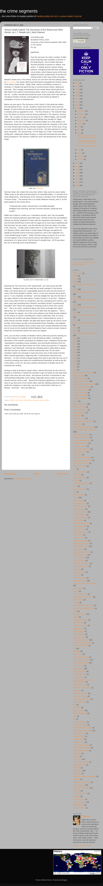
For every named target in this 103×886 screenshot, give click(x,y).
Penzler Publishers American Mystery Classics (83, 681)
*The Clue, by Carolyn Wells (87, 146)
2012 (78, 179)
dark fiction (77, 475)
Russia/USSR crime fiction (82, 728)
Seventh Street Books (81, 750)
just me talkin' (78, 588)
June (79, 130)
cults (74, 469)
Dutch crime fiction (79, 489)
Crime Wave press (79, 466)
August (80, 124)
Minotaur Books (78, 631)
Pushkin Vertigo (78, 710)
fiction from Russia (79, 503)
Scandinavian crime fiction (82, 730)
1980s (75, 328)
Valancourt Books (79, 802)
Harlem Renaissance (80, 532)
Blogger (64, 880)
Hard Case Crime (79, 529)
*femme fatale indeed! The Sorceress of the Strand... (87, 142)
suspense (76, 779)
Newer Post (10, 473)
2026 (78, 83)
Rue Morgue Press (80, 722)
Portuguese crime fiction (81, 699)
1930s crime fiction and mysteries (85, 292)
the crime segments (19, 11)
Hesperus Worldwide (80, 541)
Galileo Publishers (79, 515)
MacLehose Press (79, 614)
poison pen (77, 690)
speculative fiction (79, 765)
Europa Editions (78, 495)
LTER (75, 611)
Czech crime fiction (80, 472)
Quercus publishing (80, 713)
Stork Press (77, 773)
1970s (75, 320)
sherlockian (77, 753)
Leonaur (76, 602)
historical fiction (78, 549)
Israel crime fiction (79, 578)
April (79, 150)
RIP (74, 719)
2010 (78, 185)
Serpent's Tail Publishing (82, 748)
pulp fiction (77, 707)
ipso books (77, 569)
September (81, 120)
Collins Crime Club (79, 452)
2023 (78, 92)
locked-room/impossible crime (83, 608)
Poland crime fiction (80, 696)
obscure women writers (41, 400)
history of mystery (79, 558)
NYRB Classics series (81, 657)
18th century (77, 273)
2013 (78, 176)
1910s (75, 279)
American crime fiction (81, 381)
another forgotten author (81, 387)
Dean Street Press (79, 477)
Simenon (76, 756)
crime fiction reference (81, 463)
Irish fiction (77, 575)
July (79, 127)
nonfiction (76, 651)
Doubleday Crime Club (81, 483)
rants (75, 716)
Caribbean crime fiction (81, 437)
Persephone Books (80, 685)
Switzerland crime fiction (82, 782)
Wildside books (78, 805)
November (81, 114)
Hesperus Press (79, 538)
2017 (78, 163)
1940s (75, 297)
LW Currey (39, 188)
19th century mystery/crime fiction (85, 333)
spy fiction (76, 768)
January (80, 159)
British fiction (77, 424)
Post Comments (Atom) (22, 479)
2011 (78, 182)
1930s (75, 289)
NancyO (87, 816)
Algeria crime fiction (80, 378)
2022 (78, 96)
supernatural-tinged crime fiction (84, 776)
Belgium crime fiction (80, 398)
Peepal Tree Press (79, 674)
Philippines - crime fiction (82, 688)
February (80, 156)
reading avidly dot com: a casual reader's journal (59, 16)
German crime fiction (80, 518)
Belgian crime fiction (80, 395)
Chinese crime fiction (80, 443)
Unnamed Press (79, 799)
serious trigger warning (81, 745)
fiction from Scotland (80, 506)
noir (74, 648)
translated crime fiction (81, 788)
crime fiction (77, 454)
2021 (78, 99)
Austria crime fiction (80, 393)
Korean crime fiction (80, 594)
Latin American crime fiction (83, 597)
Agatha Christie (78, 375)
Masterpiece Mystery (80, 620)
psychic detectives (79, 702)
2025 (78, 86)
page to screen (78, 668)
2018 (17, 400)
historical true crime (80, 555)
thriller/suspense (79, 785)
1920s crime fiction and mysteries (85, 284)
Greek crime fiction (80, 526)
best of (75, 401)
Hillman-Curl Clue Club (81, 543)
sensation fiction (79, 736)
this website (11, 82)
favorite (75, 497)
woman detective (79, 808)
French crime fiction (80, 512)
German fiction (78, 520)
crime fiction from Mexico (82, 457)
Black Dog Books (79, 413)
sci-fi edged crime (79, 733)
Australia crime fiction (80, 390)
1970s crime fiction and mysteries (85, 323)
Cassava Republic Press (82, 440)
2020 (78, 102)
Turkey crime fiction (80, 793)
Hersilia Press (78, 535)
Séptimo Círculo (79, 742)
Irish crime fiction (26, 400)
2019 (78, 105)
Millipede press (78, 628)
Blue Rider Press (79, 418)
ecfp (74, 492)
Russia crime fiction (80, 725)
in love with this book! (80, 566)
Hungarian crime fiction (81, 563)
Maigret (75, 617)
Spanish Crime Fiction (81, 762)
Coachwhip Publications (81, 449)
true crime (76, 791)
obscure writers (78, 666)
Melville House (78, 623)
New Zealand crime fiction (82, 643)
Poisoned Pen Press (80, 693)
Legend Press (78, 600)
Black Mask (77, 415)
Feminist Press (78, 500)
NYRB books (77, 654)
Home (36, 473)
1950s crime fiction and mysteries (85, 307)
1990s (75, 330)
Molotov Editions (79, 634)
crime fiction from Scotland (82, 460)
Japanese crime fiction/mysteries (85, 583)
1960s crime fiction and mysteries (85, 315)
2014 (78, 173)
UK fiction (76, 796)
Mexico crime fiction (80, 625)
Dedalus (76, 480)
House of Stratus (79, 560)
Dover (75, 486)
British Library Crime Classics (83, 427)
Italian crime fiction (79, 581)
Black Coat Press (79, 407)
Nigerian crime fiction (80, 645)
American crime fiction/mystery (84, 384)
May (79, 133)
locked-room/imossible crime (83, 605)
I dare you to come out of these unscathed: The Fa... (87, 137)
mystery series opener (81, 640)
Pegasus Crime (78, 677)
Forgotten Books (79, 509)
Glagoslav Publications (81, 523)
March (79, 153)
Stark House (77, 771)
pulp (74, 705)
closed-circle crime (79, 446)
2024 (78, 89)
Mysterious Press (79, 637)
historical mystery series (81, 552)
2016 (78, 166)
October (80, 117)
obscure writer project (81, 663)
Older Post (62, 473)
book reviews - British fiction (83, 421)
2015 (78, 169)
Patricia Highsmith (79, 671)
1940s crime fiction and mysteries (85, 300)
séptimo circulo (78, 739)
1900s (12, 400)
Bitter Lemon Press (80, 404)
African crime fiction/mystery (83, 372)
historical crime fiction (81, 546)
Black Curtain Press (80, 410)
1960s (75, 312)
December (81, 111)
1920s (75, 282)
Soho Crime (77, 759)
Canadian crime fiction (81, 435)
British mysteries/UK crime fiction (85, 430)
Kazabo (76, 591)
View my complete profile (82, 845)
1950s (75, 305)
